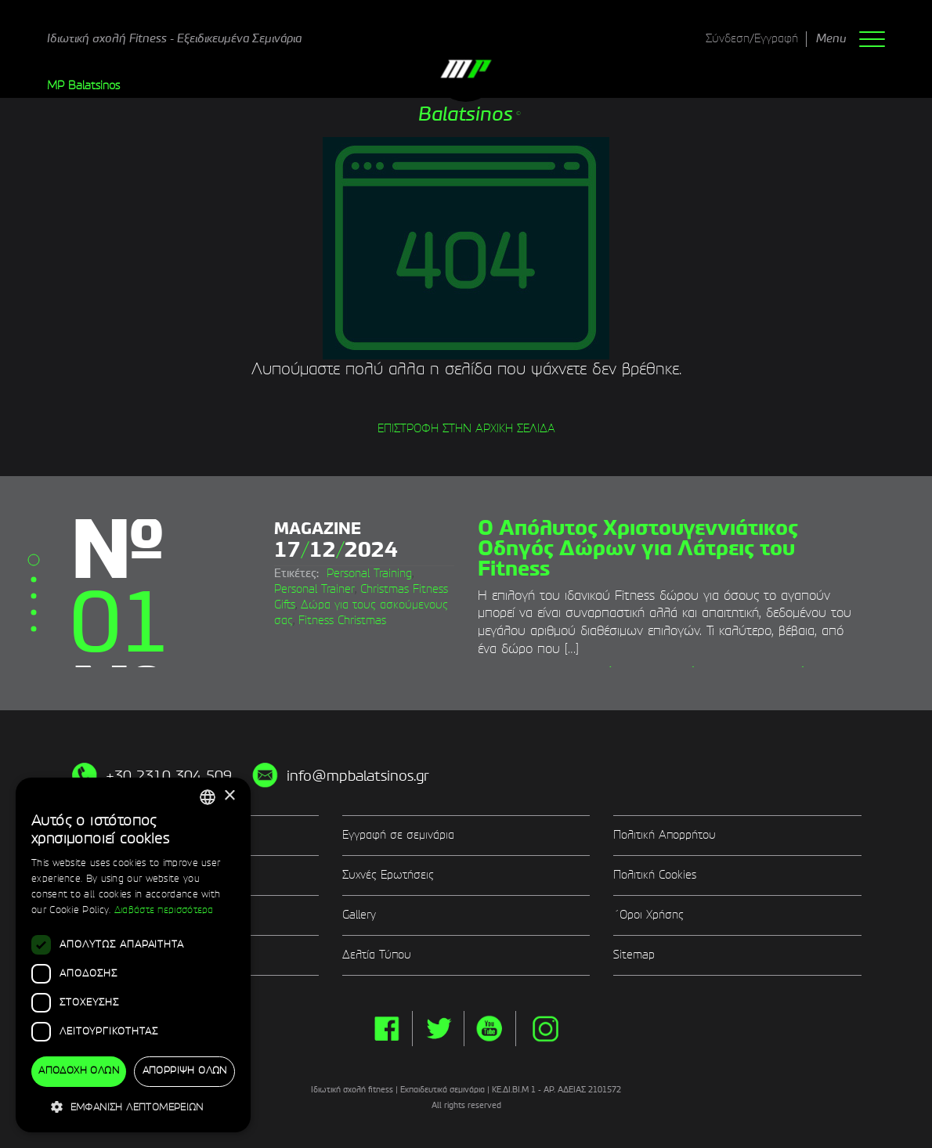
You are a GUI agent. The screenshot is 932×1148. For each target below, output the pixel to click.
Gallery (359, 915)
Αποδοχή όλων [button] (78, 1071)
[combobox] (207, 797)
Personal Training (369, 574)
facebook (386, 1028)
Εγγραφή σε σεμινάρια (398, 835)
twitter (438, 1028)
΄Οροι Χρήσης (648, 915)
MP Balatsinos (83, 86)
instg (545, 1028)
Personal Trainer (314, 589)
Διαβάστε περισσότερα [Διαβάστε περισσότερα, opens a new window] (164, 910)
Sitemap (634, 955)
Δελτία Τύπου (376, 955)
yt (490, 1028)
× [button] (229, 796)
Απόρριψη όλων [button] (185, 1071)
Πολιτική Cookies (654, 875)
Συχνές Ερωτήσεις (388, 875)
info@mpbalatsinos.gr (358, 777)
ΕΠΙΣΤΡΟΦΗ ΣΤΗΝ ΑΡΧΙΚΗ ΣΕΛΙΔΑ (466, 429)
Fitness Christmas (342, 621)
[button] (133, 1107)
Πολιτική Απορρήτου (664, 835)
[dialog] (133, 955)
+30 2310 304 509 (169, 777)
